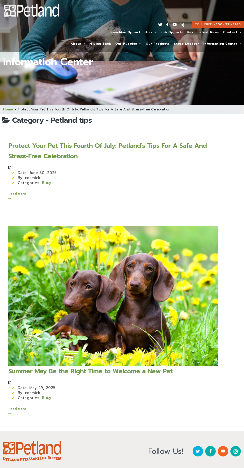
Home (8, 109)
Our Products (158, 43)
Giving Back (100, 43)
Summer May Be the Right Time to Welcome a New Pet (90, 371)
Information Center (222, 43)
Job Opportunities (177, 32)
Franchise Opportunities (133, 32)
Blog (46, 182)
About (78, 43)
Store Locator (186, 43)
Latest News (208, 32)
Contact (232, 32)
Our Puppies (128, 43)
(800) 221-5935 (227, 24)
